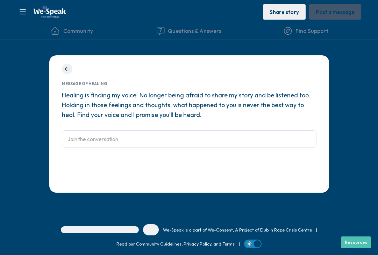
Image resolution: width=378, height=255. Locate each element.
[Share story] (284, 11)
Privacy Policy (197, 244)
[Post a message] (335, 11)
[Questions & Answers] (189, 31)
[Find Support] (306, 31)
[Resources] (356, 242)
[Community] (72, 31)
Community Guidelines (158, 244)
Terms (228, 244)
